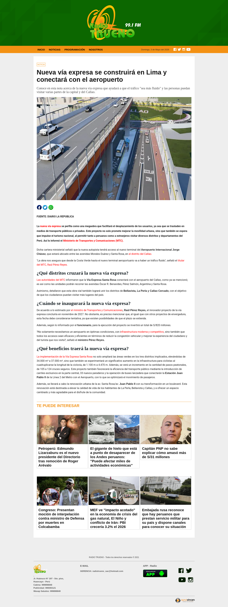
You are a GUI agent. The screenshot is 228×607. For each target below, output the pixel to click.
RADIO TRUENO (96, 557)
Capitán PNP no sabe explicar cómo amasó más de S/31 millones (164, 453)
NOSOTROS (96, 49)
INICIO (41, 49)
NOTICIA (41, 64)
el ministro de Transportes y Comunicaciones (96, 310)
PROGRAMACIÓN (74, 49)
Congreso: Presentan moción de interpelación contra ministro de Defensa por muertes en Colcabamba (61, 518)
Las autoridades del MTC (51, 279)
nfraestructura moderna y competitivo (142, 331)
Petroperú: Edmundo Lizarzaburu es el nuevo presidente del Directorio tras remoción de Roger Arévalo (59, 457)
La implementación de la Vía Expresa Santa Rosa (65, 356)
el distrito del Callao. (140, 253)
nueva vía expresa (50, 226)
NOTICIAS (54, 49)
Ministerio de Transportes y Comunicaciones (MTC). (93, 240)
